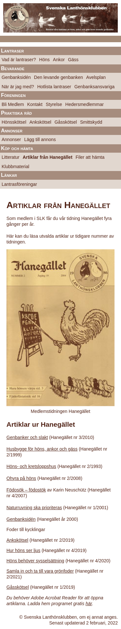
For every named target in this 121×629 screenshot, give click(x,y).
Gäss (73, 59)
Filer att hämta (90, 157)
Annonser (12, 130)
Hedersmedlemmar (84, 104)
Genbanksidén (16, 77)
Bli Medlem (13, 104)
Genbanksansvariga (94, 86)
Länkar (9, 175)
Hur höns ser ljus (23, 550)
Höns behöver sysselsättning (35, 560)
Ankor (59, 59)
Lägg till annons (40, 139)
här (89, 603)
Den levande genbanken (58, 77)
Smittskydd (91, 122)
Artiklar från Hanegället (47, 157)
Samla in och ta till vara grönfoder (40, 571)
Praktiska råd (16, 113)
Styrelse (54, 104)
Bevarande (12, 68)
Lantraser (12, 50)
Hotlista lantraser (54, 86)
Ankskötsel (40, 122)
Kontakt (34, 104)
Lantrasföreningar (19, 184)
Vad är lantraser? (19, 59)
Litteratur (10, 157)
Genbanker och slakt (27, 437)
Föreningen (13, 95)
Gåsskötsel (66, 122)
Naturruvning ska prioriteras (34, 507)
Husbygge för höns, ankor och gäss (41, 449)
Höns (44, 59)
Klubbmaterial (15, 166)
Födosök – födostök (26, 489)
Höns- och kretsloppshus (31, 466)
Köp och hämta (17, 148)
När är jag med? (18, 86)
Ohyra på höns (21, 478)
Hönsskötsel (14, 122)
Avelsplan (96, 77)
